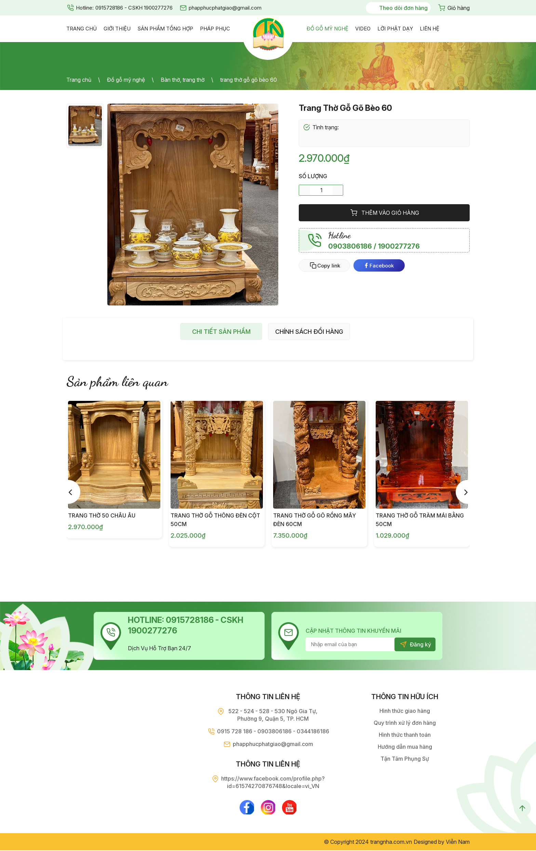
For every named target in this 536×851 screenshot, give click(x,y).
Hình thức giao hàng (404, 710)
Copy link (328, 265)
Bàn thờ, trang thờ (182, 79)
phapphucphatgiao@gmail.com (225, 7)
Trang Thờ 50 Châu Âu (101, 515)
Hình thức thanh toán (405, 734)
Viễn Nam (458, 842)
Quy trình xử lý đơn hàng (405, 722)
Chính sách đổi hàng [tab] (309, 331)
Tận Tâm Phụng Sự (404, 758)
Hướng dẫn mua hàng (405, 746)
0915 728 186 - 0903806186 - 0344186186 (273, 731)
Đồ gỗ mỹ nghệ (126, 79)
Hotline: (85, 7)
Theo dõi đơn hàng (403, 7)
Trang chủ (78, 79)
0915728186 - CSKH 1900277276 (134, 7)
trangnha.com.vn (391, 842)
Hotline (339, 235)
